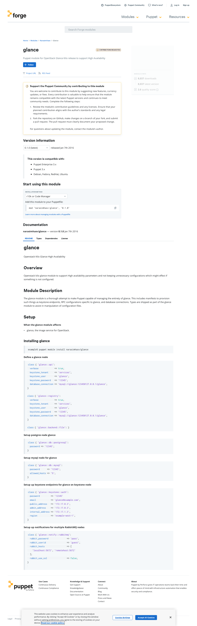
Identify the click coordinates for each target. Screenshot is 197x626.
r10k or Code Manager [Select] (46, 196)
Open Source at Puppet (80, 594)
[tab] (28, 238)
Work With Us (103, 594)
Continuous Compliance (49, 588)
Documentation (76, 591)
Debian (37, 174)
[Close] (170, 617)
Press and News (105, 598)
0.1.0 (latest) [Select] (36, 147)
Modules (130, 16)
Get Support (75, 584)
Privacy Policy (20, 618)
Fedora (46, 174)
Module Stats (140, 74)
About (100, 584)
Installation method (33, 192)
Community (103, 588)
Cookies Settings (122, 617)
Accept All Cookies (146, 617)
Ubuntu (64, 174)
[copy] (115, 208)
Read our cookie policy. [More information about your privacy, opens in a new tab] (52, 622)
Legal (10, 618)
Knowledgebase (77, 588)
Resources (179, 16)
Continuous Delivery (47, 584)
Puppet (153, 16)
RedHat (55, 174)
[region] (98, 617)
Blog (100, 591)
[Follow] (29, 64)
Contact (101, 601)
